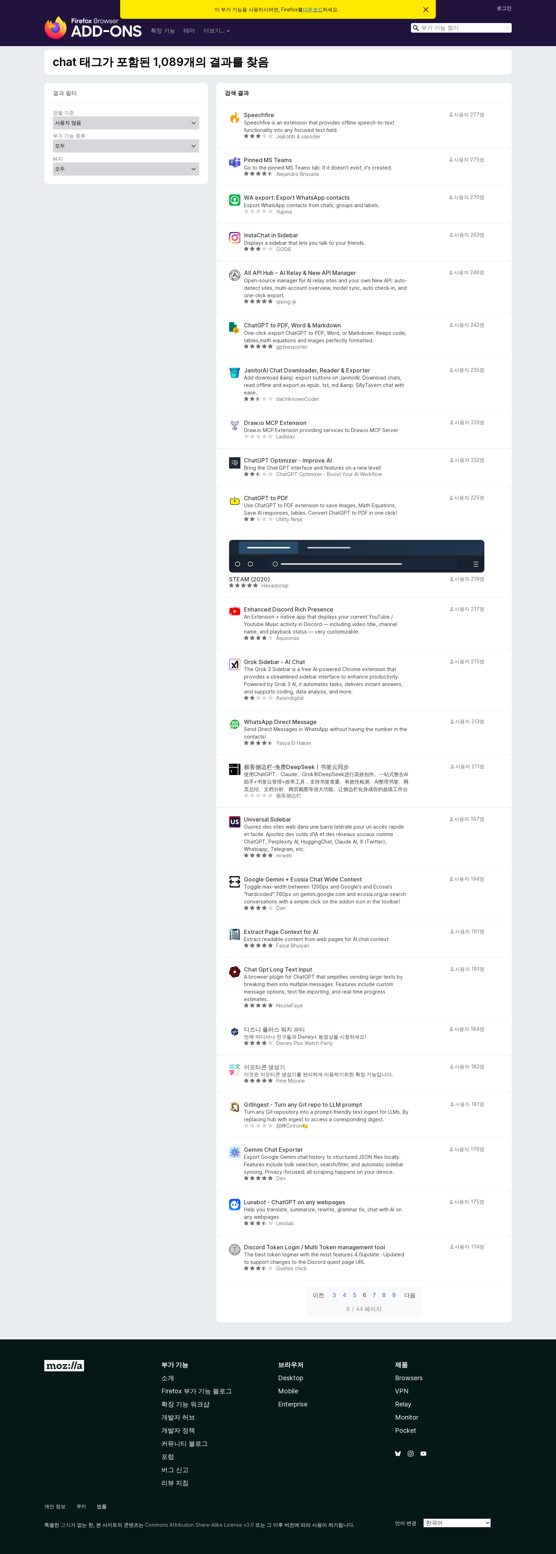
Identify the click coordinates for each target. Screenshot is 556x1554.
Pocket (405, 1430)
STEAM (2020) (249, 579)
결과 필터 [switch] (65, 92)
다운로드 (313, 9)
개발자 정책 (178, 1430)
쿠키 (81, 1506)
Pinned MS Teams (268, 160)
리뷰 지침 (175, 1483)
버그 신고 (175, 1469)
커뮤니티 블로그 (184, 1443)
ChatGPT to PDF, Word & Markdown (292, 325)
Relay (403, 1404)
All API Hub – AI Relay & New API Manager (300, 273)
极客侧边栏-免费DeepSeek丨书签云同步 (296, 767)
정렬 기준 (63, 113)
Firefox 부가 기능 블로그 (196, 1391)
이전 (318, 1295)
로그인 (504, 8)
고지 (66, 1525)
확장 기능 (163, 30)
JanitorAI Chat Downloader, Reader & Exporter (307, 370)
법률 (102, 1506)
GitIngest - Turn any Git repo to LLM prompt (303, 1104)
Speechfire (259, 115)
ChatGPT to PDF (266, 498)
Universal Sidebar (267, 819)
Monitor (406, 1417)
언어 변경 (405, 1523)
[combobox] (461, 28)
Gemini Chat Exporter (273, 1149)
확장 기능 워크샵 (185, 1404)
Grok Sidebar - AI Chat (274, 662)
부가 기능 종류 (69, 136)
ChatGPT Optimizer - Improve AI (288, 460)
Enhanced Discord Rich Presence (288, 609)
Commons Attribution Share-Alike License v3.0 (199, 1525)
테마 (189, 30)
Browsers (409, 1378)
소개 (167, 1378)
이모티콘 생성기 (264, 1067)
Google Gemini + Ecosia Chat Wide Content (303, 879)
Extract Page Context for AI (281, 932)
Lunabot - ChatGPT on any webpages (294, 1202)
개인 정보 (55, 1506)
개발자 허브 (178, 1417)
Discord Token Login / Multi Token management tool (314, 1247)
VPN (401, 1391)
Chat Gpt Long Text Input (278, 969)
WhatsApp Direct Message (280, 722)
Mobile (288, 1391)
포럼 (167, 1456)
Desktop (290, 1378)
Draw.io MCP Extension (275, 423)
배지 (58, 159)
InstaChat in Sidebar (271, 235)
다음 (410, 1295)
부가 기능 (174, 1364)
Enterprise (292, 1404)
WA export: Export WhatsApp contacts (297, 197)
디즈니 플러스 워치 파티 (274, 1029)
